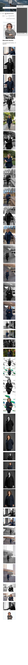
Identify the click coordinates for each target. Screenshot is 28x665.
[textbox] (9, 8)
